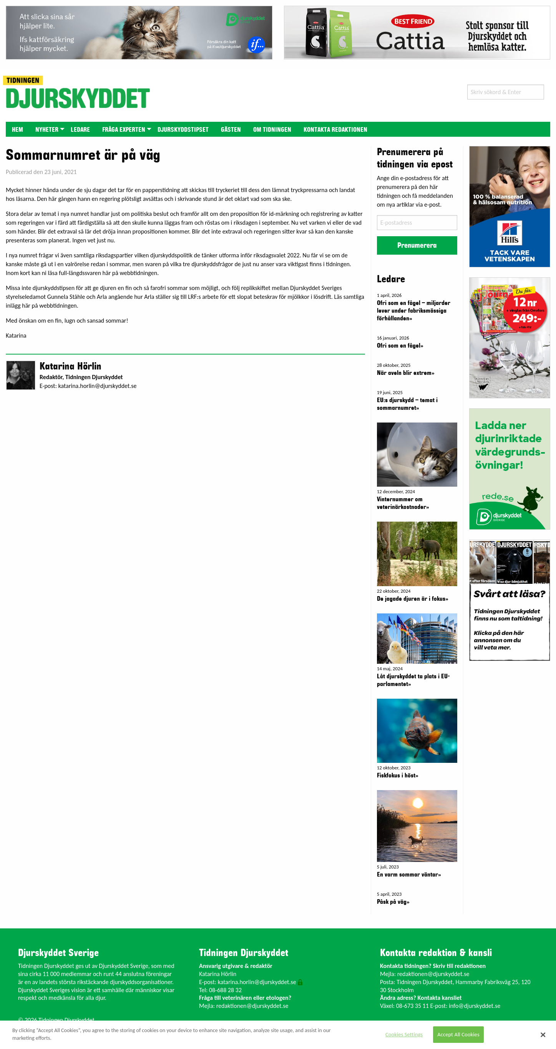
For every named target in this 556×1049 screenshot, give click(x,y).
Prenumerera (417, 245)
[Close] (543, 1034)
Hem (17, 129)
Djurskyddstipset (183, 129)
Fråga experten (123, 129)
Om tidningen (272, 129)
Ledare (80, 129)
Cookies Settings (404, 1034)
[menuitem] (17, 129)
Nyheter (46, 129)
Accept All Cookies (458, 1034)
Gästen (231, 129)
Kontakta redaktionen (335, 129)
